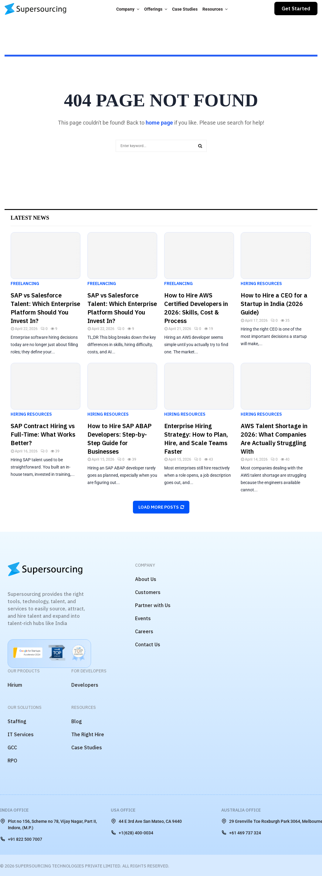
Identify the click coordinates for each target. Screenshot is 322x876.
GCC (12, 747)
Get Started (296, 8)
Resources (212, 9)
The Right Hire (87, 734)
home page (159, 122)
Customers (148, 592)
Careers (144, 631)
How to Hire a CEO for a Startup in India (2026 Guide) (274, 303)
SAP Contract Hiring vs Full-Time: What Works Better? (43, 434)
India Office (14, 810)
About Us (145, 579)
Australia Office (241, 810)
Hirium (15, 685)
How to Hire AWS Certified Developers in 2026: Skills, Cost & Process (196, 308)
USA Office (123, 810)
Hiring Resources (261, 283)
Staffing (17, 721)
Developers (84, 685)
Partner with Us (153, 605)
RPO (12, 760)
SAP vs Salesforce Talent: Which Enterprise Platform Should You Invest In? (45, 308)
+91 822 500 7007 (21, 839)
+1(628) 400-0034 (132, 832)
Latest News (30, 218)
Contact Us (147, 644)
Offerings (153, 9)
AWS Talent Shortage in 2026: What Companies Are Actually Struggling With (274, 438)
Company (125, 9)
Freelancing (25, 283)
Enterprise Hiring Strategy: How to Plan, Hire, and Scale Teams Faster (196, 438)
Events (143, 618)
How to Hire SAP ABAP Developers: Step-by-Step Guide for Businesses (119, 438)
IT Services (21, 734)
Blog (76, 721)
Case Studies (185, 9)
